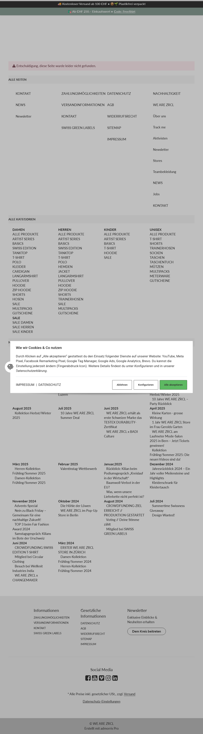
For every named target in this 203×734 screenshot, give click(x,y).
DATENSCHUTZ (50, 384)
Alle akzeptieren (172, 384)
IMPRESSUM (26, 384)
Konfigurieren (144, 384)
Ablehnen (120, 384)
